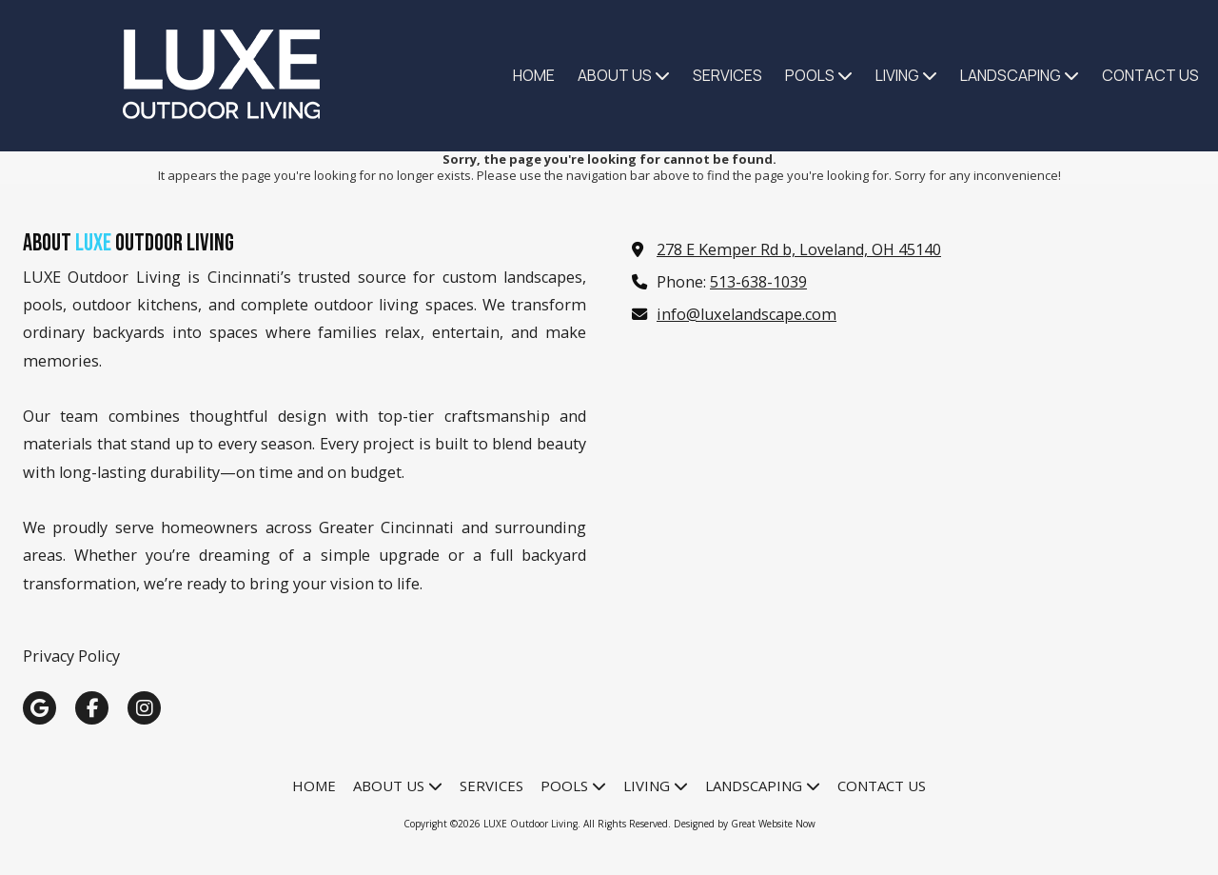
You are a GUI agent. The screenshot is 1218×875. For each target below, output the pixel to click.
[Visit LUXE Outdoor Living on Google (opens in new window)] (39, 708)
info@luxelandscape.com (746, 314)
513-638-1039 (758, 281)
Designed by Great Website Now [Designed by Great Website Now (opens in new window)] (744, 823)
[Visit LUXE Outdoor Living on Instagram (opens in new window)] (144, 708)
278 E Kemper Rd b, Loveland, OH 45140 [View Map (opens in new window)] (799, 249)
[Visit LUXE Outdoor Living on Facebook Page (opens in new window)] (91, 708)
